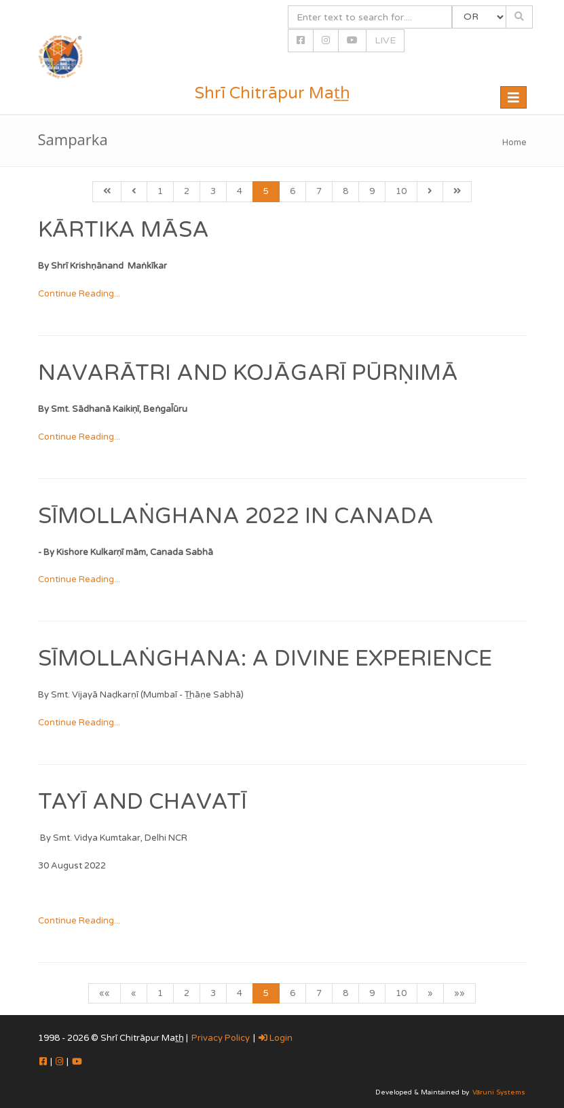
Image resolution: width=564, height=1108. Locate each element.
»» (459, 993)
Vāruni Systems (498, 1092)
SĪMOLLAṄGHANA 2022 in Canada (236, 516)
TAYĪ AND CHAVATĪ (142, 802)
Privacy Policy (220, 1038)
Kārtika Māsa (123, 230)
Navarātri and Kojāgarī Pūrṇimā (248, 373)
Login (276, 1038)
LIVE (385, 40)
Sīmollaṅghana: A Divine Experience (265, 659)
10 (401, 191)
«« (104, 993)
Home (514, 142)
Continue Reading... (79, 293)
